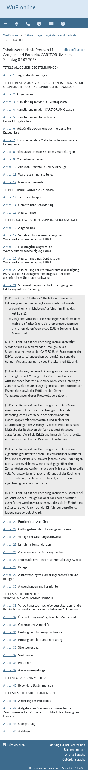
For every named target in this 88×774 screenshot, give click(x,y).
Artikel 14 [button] (9, 204)
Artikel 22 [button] (9, 521)
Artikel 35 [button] (9, 639)
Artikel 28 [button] (9, 567)
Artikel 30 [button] (9, 586)
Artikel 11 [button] (9, 174)
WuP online (21, 7)
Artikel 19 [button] (9, 258)
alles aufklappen (74, 49)
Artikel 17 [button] (9, 235)
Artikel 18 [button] (9, 246)
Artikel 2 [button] (9, 94)
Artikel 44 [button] (9, 731)
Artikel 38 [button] (9, 662)
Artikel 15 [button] (9, 212)
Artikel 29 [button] (9, 574)
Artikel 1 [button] (9, 75)
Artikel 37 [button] (9, 654)
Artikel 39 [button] (9, 670)
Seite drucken (14, 744)
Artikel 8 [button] (9, 151)
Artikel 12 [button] (9, 182)
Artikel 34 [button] (9, 631)
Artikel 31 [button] (9, 605)
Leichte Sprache (74, 754)
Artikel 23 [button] (9, 529)
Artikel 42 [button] (9, 708)
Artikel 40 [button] (9, 685)
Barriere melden (74, 749)
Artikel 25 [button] (9, 544)
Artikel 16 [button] (9, 227)
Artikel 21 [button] (9, 285)
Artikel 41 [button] (9, 700)
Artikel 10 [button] (9, 166)
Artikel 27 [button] (9, 559)
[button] (5, 23)
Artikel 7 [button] (9, 140)
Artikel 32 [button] (9, 616)
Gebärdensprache (73, 759)
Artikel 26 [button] (9, 551)
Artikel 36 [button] (9, 647)
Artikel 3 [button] (9, 101)
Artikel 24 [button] (9, 536)
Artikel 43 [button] (9, 723)
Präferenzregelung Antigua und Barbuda (50, 35)
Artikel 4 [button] (9, 109)
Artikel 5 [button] (9, 117)
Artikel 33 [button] (9, 624)
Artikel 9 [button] (9, 159)
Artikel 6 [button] (9, 128)
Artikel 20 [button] (9, 269)
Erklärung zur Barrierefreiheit (65, 744)
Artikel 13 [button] (9, 197)
